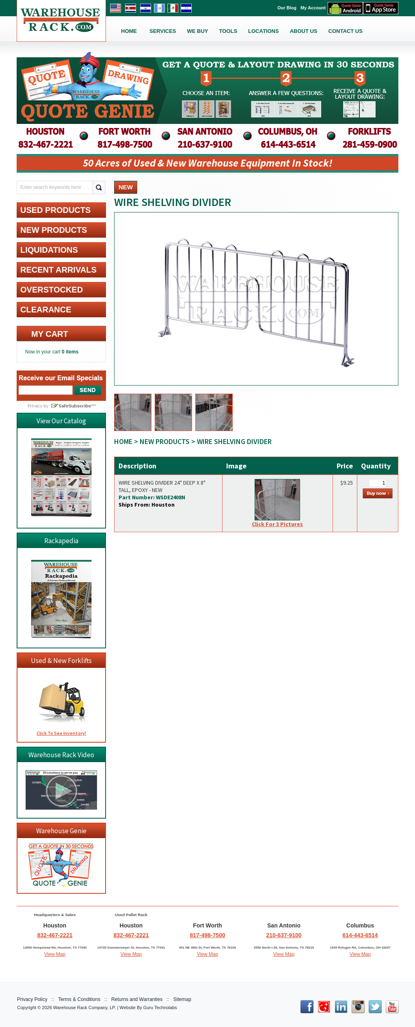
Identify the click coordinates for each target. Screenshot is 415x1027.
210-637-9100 (283, 935)
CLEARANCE (45, 309)
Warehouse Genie (61, 830)
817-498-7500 (207, 935)
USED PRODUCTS (55, 210)
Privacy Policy (32, 999)
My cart (49, 333)
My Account (313, 7)
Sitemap (182, 999)
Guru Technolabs (160, 1007)
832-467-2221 (54, 935)
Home (123, 441)
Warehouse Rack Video (61, 754)
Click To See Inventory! (61, 733)
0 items (70, 352)
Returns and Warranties (136, 999)
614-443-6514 (360, 935)
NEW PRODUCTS (165, 441)
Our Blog (286, 7)
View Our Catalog (61, 420)
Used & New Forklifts (61, 660)
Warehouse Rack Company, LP (84, 1007)
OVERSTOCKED (51, 289)
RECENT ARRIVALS (58, 269)
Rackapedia (61, 540)
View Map (54, 954)
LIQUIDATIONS (49, 249)
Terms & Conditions (79, 999)
